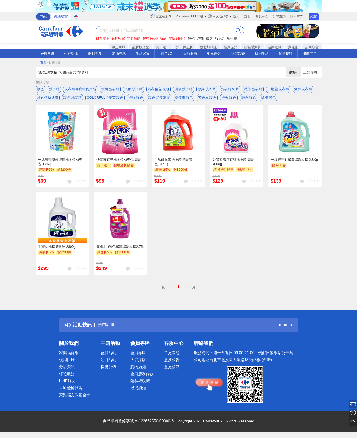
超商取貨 (312, 47)
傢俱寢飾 (285, 53)
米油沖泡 (119, 53)
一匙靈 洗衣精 (278, 89)
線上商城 (118, 47)
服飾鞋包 (309, 53)
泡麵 (200, 38)
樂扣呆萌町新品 (155, 38)
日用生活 (262, 53)
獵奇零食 (102, 38)
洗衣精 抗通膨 (47, 99)
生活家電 (142, 53)
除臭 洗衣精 (207, 89)
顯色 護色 (248, 99)
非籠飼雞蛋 (177, 38)
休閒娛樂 (238, 53)
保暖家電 (118, 38)
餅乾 (191, 38)
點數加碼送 (208, 47)
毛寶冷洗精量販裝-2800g (57, 249)
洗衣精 (54, 89)
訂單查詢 (279, 16)
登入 (236, 16)
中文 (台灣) (218, 16)
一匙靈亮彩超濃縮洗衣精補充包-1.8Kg (60, 164)
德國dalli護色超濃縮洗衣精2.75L (120, 249)
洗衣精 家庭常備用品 (80, 89)
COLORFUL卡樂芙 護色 (105, 99)
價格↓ (293, 72)
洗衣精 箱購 (230, 89)
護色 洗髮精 (72, 99)
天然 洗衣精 (134, 89)
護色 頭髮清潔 (159, 99)
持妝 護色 (135, 99)
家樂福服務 (161, 16)
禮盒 (209, 38)
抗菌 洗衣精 (110, 89)
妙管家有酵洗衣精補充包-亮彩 (119, 162)
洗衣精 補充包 (158, 89)
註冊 (247, 16)
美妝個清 (190, 53)
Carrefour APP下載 (189, 16)
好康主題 (47, 53)
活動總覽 (274, 47)
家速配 (293, 47)
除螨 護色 (268, 99)
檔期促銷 (230, 47)
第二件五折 (184, 47)
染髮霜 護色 (184, 99)
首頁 (43, 62)
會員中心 (261, 16)
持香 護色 (229, 99)
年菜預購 (134, 38)
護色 (40, 89)
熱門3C (166, 53)
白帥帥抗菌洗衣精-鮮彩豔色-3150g (173, 164)
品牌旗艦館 (140, 47)
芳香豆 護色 (207, 99)
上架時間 (310, 72)
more (285, 327)
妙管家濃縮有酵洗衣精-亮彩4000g (233, 164)
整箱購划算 (252, 47)
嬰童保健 (214, 53)
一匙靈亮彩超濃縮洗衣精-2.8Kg (294, 162)
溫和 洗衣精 (303, 89)
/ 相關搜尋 (53, 62)
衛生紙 (232, 38)
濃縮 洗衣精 (183, 89)
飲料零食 (95, 53)
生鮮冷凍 (71, 53)
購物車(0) (297, 16)
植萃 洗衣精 (253, 89)
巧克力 (220, 38)
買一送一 (162, 47)
